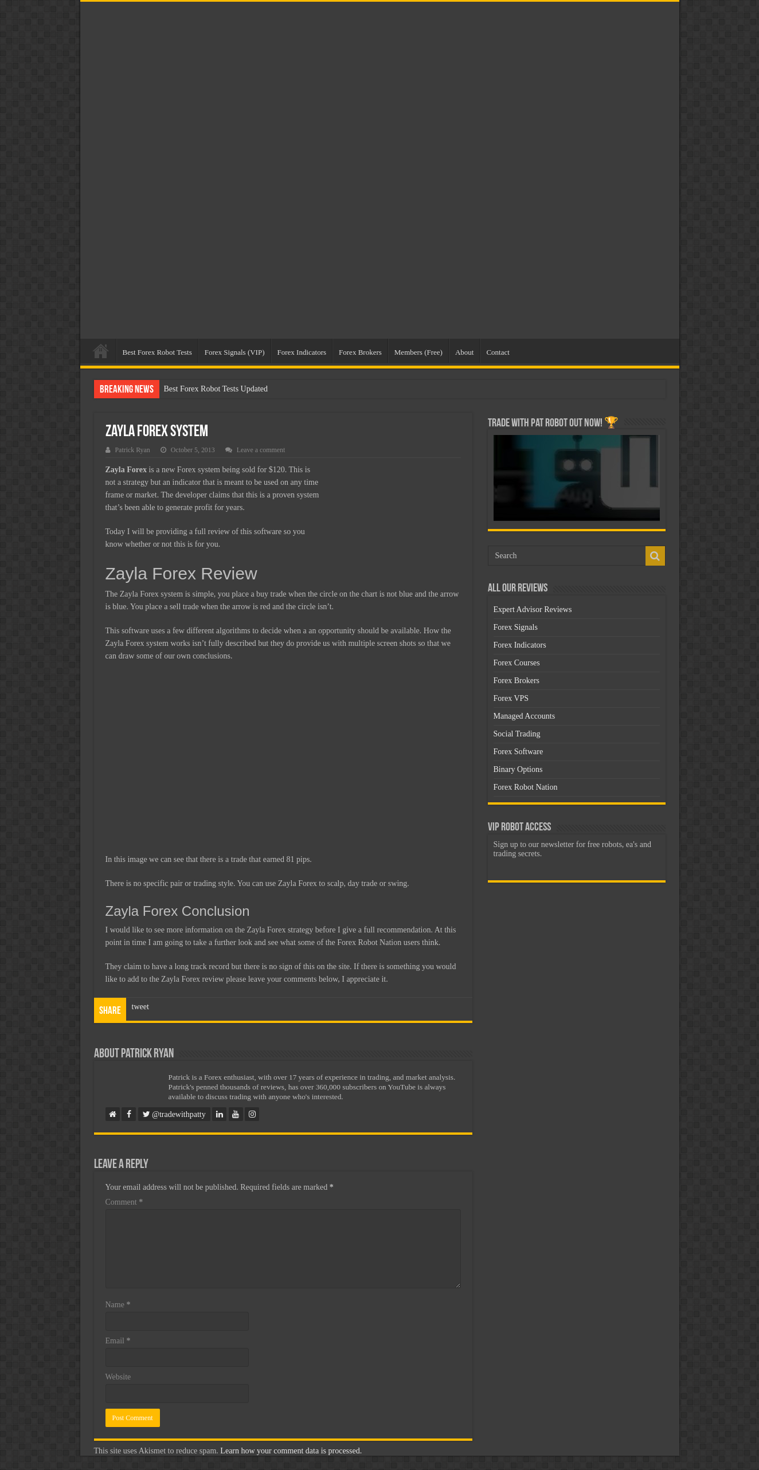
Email (118, 1340)
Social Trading (517, 734)
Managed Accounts (524, 716)
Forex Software (518, 751)
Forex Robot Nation (526, 787)
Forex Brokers (360, 352)
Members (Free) (418, 352)
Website (118, 1377)
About (464, 352)
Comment (124, 1202)
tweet (140, 1006)
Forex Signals (516, 627)
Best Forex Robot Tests (157, 352)
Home (101, 351)
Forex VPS (511, 698)
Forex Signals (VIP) (235, 352)
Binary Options (518, 769)
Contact (497, 352)
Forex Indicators (302, 352)
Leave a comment (261, 450)
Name (118, 1304)
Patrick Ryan (132, 450)
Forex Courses (517, 662)
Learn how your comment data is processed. (291, 1451)
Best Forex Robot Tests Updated (216, 389)
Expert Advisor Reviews (533, 609)
